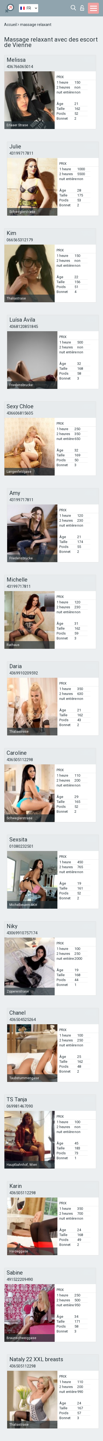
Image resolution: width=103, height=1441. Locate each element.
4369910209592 (23, 673)
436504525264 (22, 1019)
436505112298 (20, 759)
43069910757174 (22, 933)
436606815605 (20, 413)
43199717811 (21, 153)
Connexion (82, 8)
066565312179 (20, 239)
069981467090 (20, 1106)
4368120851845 (23, 326)
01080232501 (21, 846)
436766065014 (20, 66)
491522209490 (20, 1279)
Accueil (11, 24)
